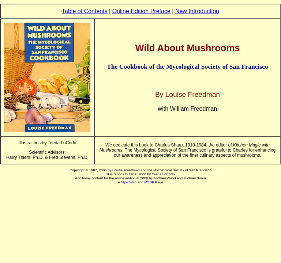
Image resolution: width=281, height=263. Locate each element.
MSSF (149, 182)
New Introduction (197, 11)
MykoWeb (128, 182)
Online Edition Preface (141, 11)
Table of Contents (85, 11)
